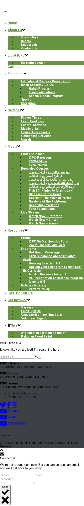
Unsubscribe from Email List (41, 315)
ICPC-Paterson (40, 157)
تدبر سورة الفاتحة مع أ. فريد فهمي (50, 179)
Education (16, 74)
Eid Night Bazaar (33, 63)
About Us (15, 30)
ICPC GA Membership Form (49, 241)
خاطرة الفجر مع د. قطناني (45, 176)
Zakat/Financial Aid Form (47, 245)
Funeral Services (33, 125)
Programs (28, 249)
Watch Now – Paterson (45, 216)
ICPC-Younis (38, 165)
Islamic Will (37, 281)
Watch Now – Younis (43, 223)
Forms (26, 238)
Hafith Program (40, 88)
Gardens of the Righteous (47, 201)
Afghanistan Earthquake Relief (43, 333)
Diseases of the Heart (45, 194)
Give (13, 325)
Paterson (10, 410)
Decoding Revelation (44, 205)
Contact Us (29, 48)
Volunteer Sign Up (34, 318)
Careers (27, 307)
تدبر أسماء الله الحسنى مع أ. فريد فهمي (54, 183)
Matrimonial (30, 128)
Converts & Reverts (35, 132)
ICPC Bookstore (20, 293)
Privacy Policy (39, 289)
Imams (26, 41)
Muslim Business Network (48, 274)
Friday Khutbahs (32, 154)
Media (12, 146)
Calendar (15, 67)
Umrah (26, 139)
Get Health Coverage (44, 252)
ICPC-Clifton (38, 161)
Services (14, 110)
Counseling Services (36, 136)
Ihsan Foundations (42, 92)
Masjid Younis (13, 423)
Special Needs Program (46, 96)
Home (12, 23)
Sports (26, 99)
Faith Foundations (42, 209)
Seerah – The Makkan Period (50, 198)
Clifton (8, 416)
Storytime (28, 103)
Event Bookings (32, 121)
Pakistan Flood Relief (36, 336)
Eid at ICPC (16, 55)
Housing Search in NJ (44, 263)
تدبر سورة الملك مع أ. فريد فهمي (49, 172)
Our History (29, 37)
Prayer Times (31, 117)
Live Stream (30, 212)
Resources (16, 230)
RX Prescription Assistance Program (56, 278)
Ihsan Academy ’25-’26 (37, 85)
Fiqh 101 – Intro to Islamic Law (51, 190)
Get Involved (17, 300)
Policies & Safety (33, 285)
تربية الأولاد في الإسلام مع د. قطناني (51, 187)
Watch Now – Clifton (43, 220)
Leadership (29, 45)
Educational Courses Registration (45, 81)
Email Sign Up (31, 311)
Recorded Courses (35, 168)
